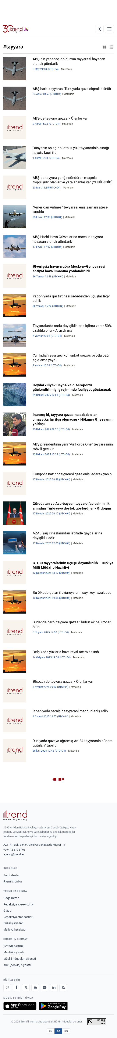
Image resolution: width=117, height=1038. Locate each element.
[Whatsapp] (7, 987)
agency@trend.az (13, 854)
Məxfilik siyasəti (13, 952)
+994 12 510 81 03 (14, 849)
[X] (26, 987)
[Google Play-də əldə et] (53, 1006)
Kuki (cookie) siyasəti (17, 965)
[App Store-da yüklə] (19, 1006)
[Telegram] (44, 987)
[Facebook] (16, 987)
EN (50, 1030)
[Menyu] (109, 29)
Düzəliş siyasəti (13, 923)
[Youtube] (35, 987)
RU (66, 1030)
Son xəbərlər (11, 875)
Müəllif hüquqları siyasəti (19, 958)
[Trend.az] (15, 29)
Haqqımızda (11, 898)
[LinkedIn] (54, 987)
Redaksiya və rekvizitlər (18, 904)
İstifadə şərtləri (13, 946)
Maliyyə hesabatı (14, 929)
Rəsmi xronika (12, 881)
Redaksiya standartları (18, 917)
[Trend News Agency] (15, 815)
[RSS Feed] (63, 987)
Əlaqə (7, 910)
